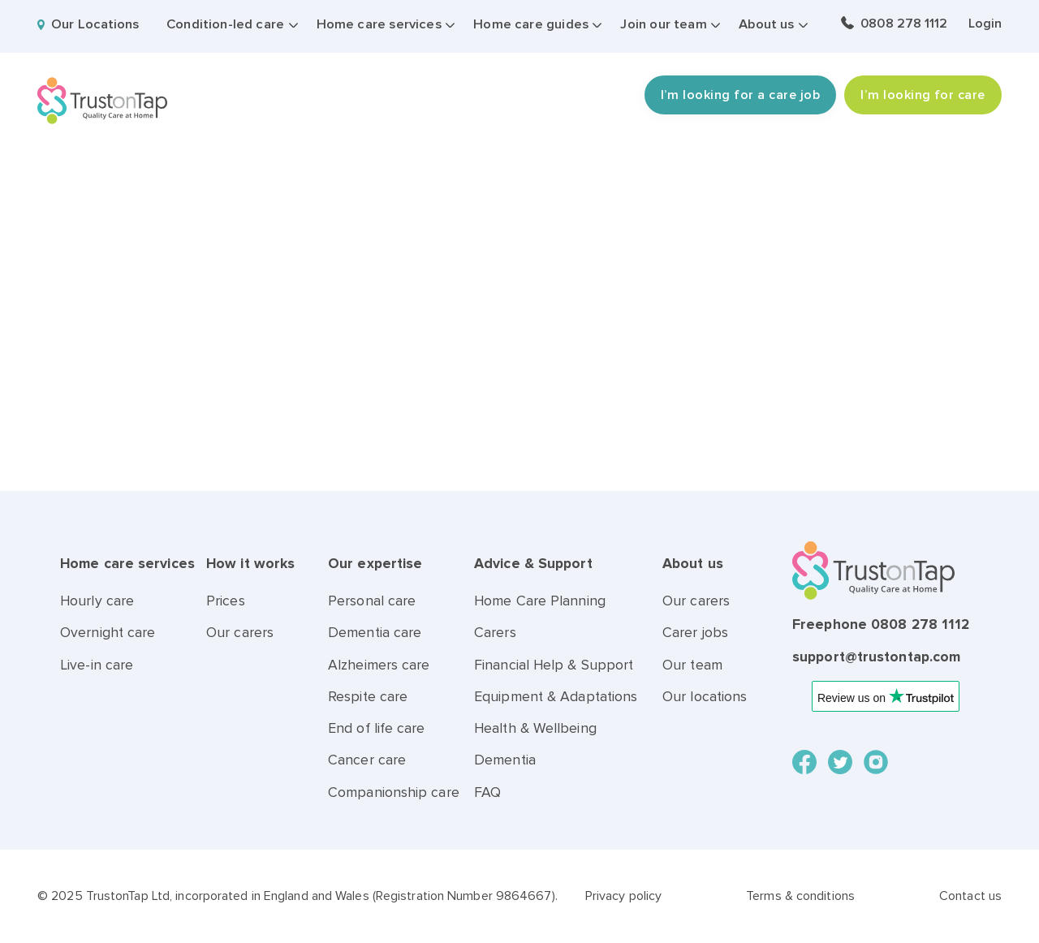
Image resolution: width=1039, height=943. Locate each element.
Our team (692, 665)
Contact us (970, 896)
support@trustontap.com (876, 656)
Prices (225, 600)
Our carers (240, 632)
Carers (495, 632)
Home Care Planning (540, 600)
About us (766, 24)
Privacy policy (623, 896)
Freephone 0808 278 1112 (880, 624)
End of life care (376, 728)
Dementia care (374, 632)
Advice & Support (533, 563)
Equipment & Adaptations (555, 696)
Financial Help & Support (553, 665)
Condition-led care (225, 24)
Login (985, 23)
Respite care (367, 696)
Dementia (505, 760)
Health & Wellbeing (535, 728)
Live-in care (96, 665)
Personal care (372, 600)
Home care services (379, 24)
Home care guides (530, 24)
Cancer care (367, 760)
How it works (250, 563)
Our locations (704, 696)
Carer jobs (695, 632)
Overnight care (107, 632)
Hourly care (97, 600)
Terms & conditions (800, 896)
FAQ (487, 792)
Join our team (663, 24)
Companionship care (393, 792)
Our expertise (375, 563)
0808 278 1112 (903, 23)
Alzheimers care (379, 665)
